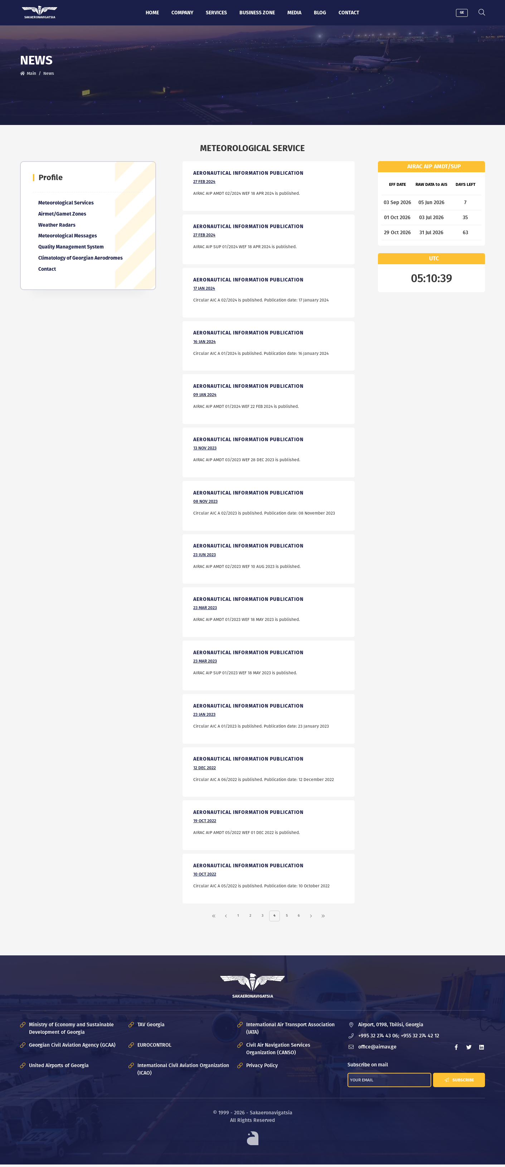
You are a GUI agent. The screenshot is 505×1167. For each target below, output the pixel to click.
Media (294, 13)
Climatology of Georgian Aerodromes (81, 259)
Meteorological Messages (68, 236)
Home (152, 13)
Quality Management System (71, 248)
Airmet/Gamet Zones (63, 214)
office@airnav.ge (378, 1049)
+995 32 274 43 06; (379, 1038)
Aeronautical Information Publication (249, 173)
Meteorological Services (66, 203)
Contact (349, 13)
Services (216, 13)
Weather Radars (57, 225)
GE (462, 12)
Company (182, 13)
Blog (320, 13)
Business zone (257, 13)
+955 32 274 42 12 (420, 1038)
